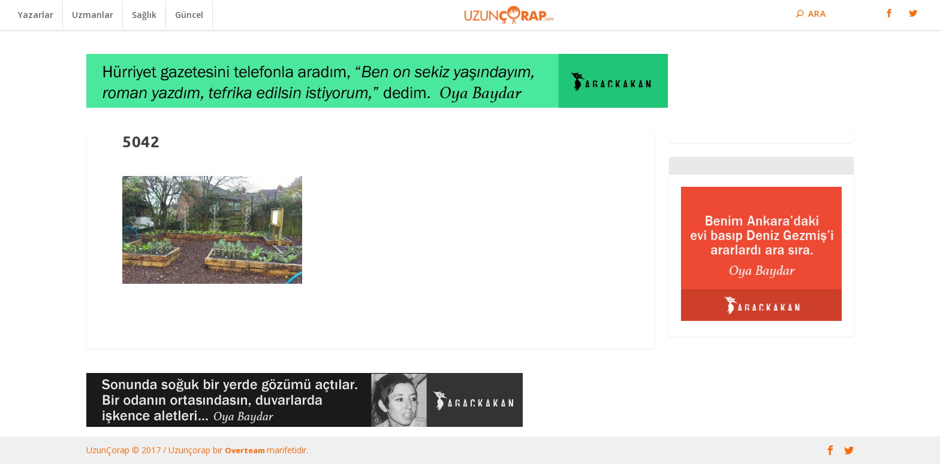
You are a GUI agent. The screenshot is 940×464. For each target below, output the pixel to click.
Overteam (246, 450)
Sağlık (144, 14)
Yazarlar (35, 14)
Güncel (189, 14)
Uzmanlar (92, 14)
